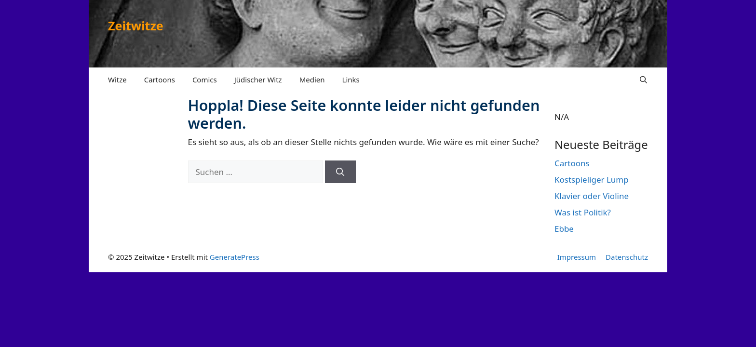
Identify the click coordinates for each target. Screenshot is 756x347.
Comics (204, 79)
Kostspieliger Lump (591, 179)
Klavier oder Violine (591, 195)
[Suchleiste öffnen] (643, 79)
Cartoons (159, 79)
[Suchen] (340, 172)
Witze (117, 79)
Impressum (576, 257)
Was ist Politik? (582, 212)
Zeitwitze (135, 25)
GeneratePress (234, 257)
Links (351, 79)
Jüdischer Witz (258, 79)
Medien (312, 79)
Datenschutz (627, 257)
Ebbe (564, 228)
